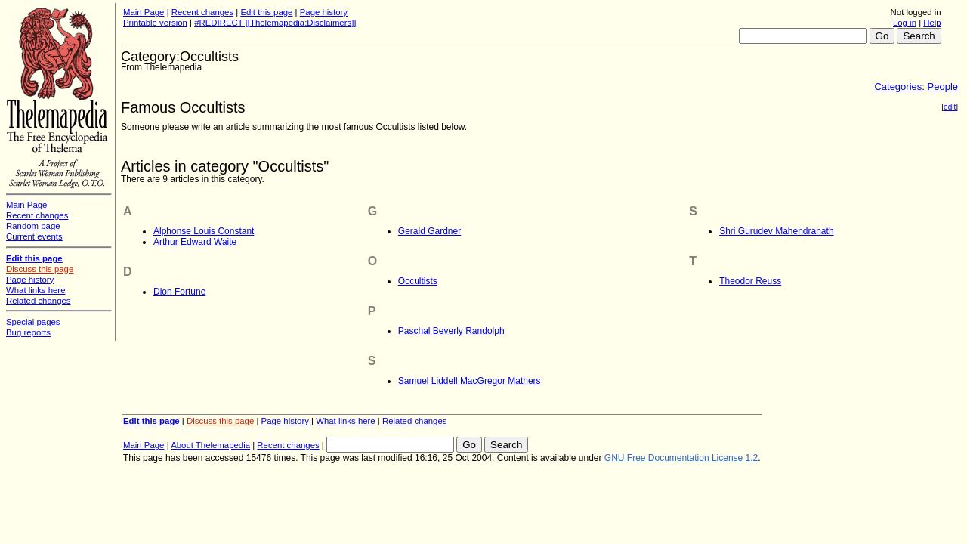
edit (950, 107)
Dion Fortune (179, 291)
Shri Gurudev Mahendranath (776, 231)
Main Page (143, 12)
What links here (345, 420)
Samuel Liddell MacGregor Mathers (469, 381)
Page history (324, 12)
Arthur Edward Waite (194, 241)
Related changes (414, 420)
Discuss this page (220, 420)
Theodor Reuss (750, 281)
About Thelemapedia (210, 445)
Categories (898, 86)
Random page (33, 225)
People (943, 86)
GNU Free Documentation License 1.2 (681, 458)
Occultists (417, 281)
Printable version (155, 22)
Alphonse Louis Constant (203, 231)
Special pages (33, 321)
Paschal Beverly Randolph (451, 331)
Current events (34, 236)
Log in (904, 22)
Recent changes (202, 12)
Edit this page (266, 12)
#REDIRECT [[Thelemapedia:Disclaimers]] (275, 22)
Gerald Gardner (429, 231)
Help (932, 22)
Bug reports (28, 332)
